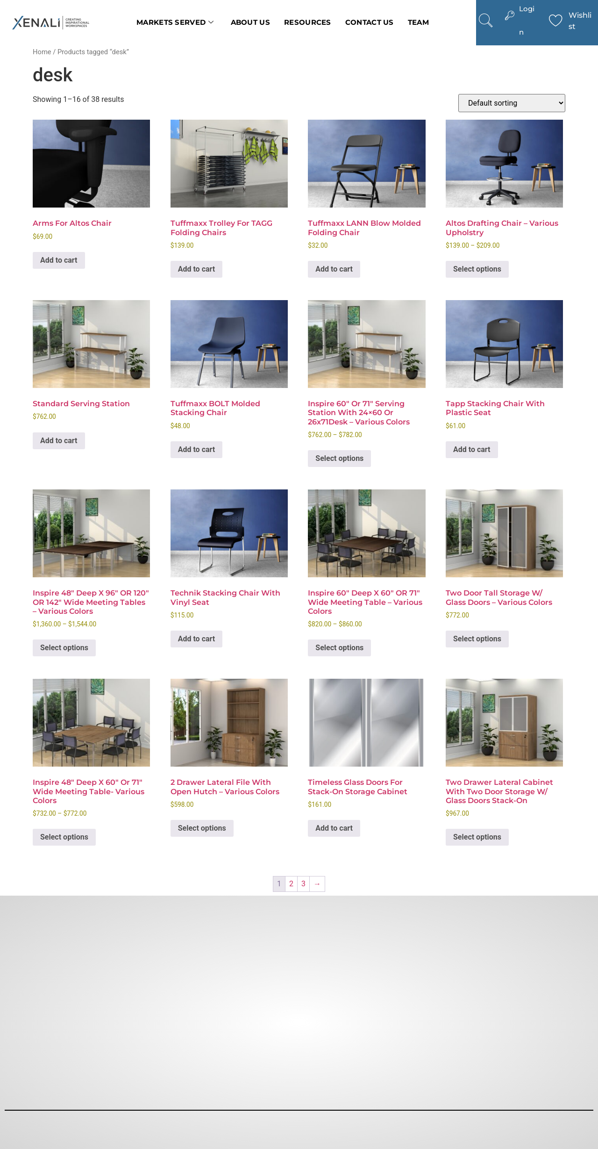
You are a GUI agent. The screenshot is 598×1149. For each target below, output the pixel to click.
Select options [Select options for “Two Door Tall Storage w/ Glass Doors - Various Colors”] (477, 638)
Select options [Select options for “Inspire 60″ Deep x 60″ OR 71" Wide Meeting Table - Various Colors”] (339, 647)
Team (418, 22)
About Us (250, 22)
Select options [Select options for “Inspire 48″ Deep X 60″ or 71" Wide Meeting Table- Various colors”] (64, 837)
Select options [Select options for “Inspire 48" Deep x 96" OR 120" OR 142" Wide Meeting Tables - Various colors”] (64, 647)
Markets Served (175, 22)
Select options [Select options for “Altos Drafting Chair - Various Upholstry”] (477, 269)
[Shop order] (511, 103)
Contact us (369, 22)
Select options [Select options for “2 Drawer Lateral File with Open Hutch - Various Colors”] (202, 828)
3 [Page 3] (303, 883)
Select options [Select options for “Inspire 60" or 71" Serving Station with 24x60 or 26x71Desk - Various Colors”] (339, 458)
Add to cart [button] (59, 260)
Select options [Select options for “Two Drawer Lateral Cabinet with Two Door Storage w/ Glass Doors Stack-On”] (477, 837)
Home (42, 52)
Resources (307, 22)
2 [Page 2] (291, 883)
